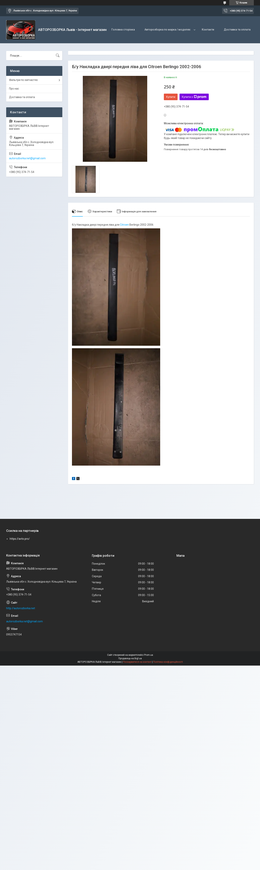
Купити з (194, 97)
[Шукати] (57, 55)
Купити (170, 96)
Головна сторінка (123, 29)
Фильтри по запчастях (23, 79)
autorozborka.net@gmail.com (27, 158)
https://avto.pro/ (20, 538)
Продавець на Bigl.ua (130, 658)
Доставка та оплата (237, 29)
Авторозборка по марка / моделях (167, 29)
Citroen (124, 224)
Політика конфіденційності (168, 662)
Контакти (208, 29)
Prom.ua (148, 655)
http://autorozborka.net (20, 608)
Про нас (14, 88)
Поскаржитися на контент (137, 662)
